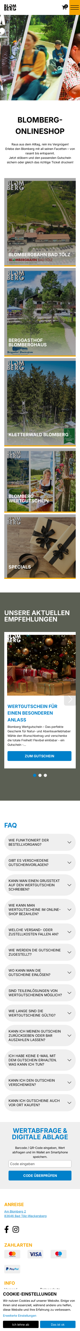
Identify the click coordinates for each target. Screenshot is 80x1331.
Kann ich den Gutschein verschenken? (32, 1082)
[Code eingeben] (40, 1164)
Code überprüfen (40, 1176)
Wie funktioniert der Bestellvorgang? (29, 842)
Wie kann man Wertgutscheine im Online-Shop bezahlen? (35, 909)
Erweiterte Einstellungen (19, 1315)
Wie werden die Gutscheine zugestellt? (35, 952)
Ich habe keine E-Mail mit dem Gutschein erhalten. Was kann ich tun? (33, 1060)
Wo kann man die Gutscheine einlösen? (29, 972)
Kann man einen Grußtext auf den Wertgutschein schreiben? (34, 885)
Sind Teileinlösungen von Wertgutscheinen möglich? (35, 993)
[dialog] (40, 1310)
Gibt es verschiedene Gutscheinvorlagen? (29, 863)
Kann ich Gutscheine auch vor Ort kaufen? (34, 1103)
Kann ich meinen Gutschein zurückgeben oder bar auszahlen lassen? (35, 1035)
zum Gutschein (39, 756)
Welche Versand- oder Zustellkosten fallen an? (33, 932)
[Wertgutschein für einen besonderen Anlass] (40, 664)
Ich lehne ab (20, 1324)
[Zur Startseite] (10, 7)
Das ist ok (58, 1324)
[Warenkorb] (64, 7)
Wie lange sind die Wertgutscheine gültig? (32, 1013)
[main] (40, 597)
